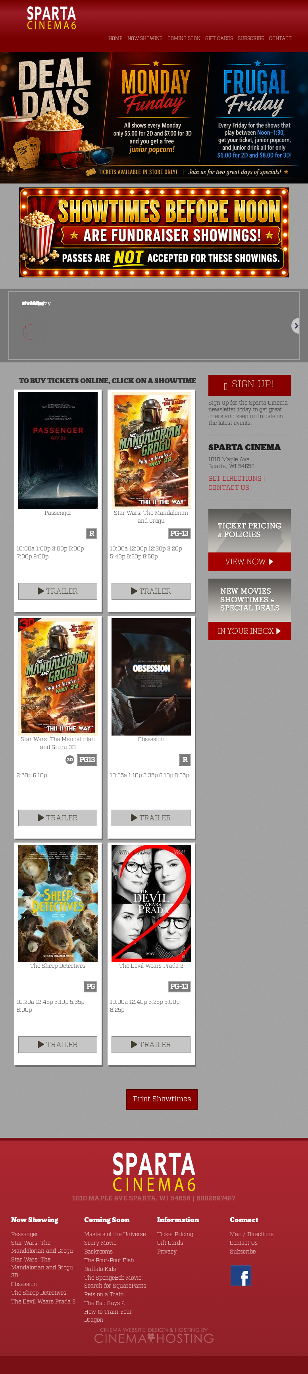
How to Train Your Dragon (114, 1311)
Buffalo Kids (98, 1268)
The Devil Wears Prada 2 (39, 1293)
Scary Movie (98, 1242)
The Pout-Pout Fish (105, 1259)
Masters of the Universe (110, 1233)
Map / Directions (249, 1233)
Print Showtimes (167, 1098)
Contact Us (227, 488)
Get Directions (234, 479)
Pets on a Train (100, 1293)
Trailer (57, 591)
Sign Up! (249, 385)
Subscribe (252, 39)
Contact (281, 39)
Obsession (22, 1275)
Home (117, 39)
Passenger (22, 1233)
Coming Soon (185, 39)
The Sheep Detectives (35, 1284)
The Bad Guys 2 (102, 1302)
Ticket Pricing (173, 1233)
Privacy (165, 1251)
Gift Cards (220, 39)
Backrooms (97, 1251)
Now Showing (146, 39)
